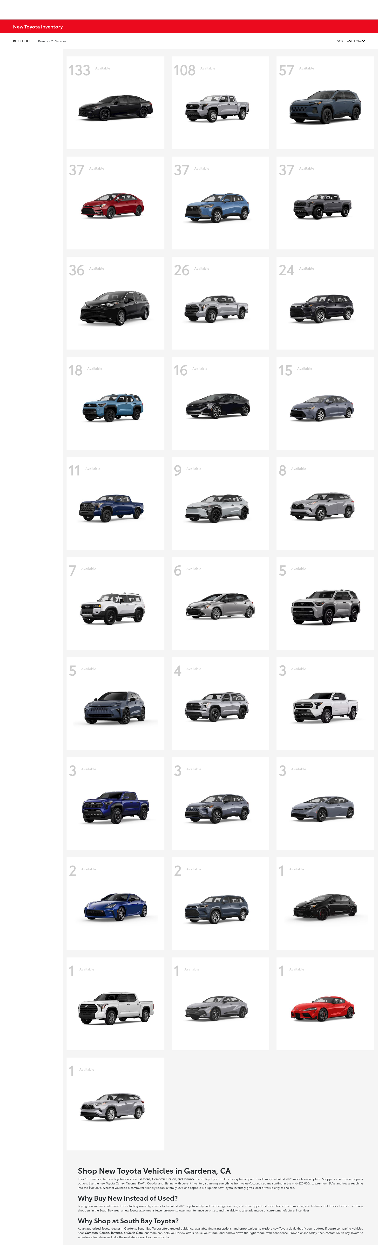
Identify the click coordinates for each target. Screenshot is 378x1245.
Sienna (169, 1183)
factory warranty (139, 1206)
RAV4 (141, 1183)
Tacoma (131, 1183)
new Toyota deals (119, 1179)
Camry (120, 1183)
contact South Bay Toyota (342, 1233)
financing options (220, 1228)
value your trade (207, 1233)
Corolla (152, 1183)
